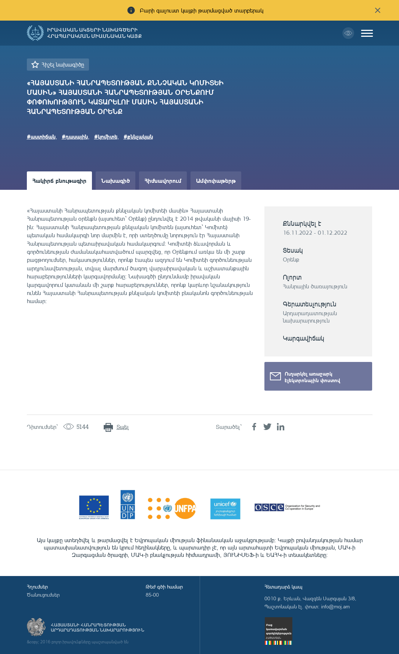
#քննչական (138, 136)
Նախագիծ (115, 180)
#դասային (75, 136)
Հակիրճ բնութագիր (59, 180)
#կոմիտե (105, 136)
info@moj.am (335, 606)
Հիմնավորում (163, 180)
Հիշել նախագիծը (63, 64)
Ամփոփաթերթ (216, 180)
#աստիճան (41, 136)
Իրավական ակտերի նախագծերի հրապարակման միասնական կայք (94, 33)
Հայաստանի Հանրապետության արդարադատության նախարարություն (97, 627)
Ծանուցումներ (43, 594)
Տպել (123, 426)
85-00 (152, 594)
